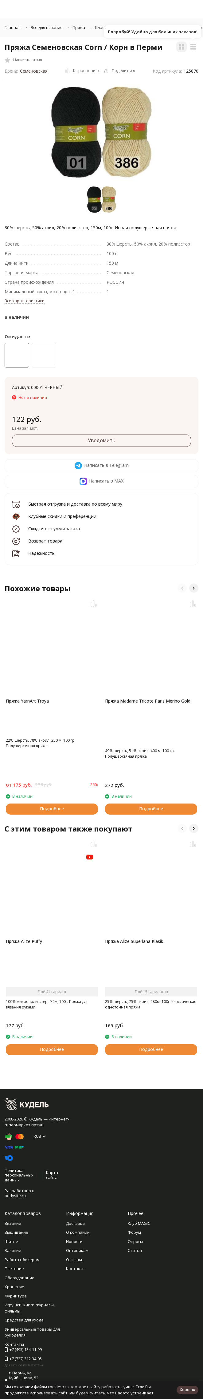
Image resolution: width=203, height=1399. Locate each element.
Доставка (75, 1223)
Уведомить (101, 440)
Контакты (75, 1268)
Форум (134, 1232)
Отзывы (74, 1259)
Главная (13, 27)
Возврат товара (45, 541)
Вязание (13, 1223)
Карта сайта (52, 1175)
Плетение (14, 1268)
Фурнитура (16, 1296)
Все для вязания (46, 27)
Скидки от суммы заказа (54, 528)
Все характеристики (25, 300)
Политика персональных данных (19, 1175)
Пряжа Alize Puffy (24, 941)
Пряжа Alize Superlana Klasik (134, 941)
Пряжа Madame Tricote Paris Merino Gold (147, 701)
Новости (74, 1241)
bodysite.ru (15, 1195)
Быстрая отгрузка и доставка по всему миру (75, 504)
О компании (78, 1232)
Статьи (135, 1250)
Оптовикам (77, 1250)
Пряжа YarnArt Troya (27, 701)
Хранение (14, 1286)
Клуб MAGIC (139, 1223)
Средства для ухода (24, 1320)
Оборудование (19, 1278)
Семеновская (34, 71)
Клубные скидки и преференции (62, 516)
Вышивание (16, 1232)
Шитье (11, 1241)
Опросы (135, 1241)
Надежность (41, 553)
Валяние (13, 1250)
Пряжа (78, 27)
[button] (182, 588)
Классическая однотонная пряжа (127, 27)
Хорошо (187, 1389)
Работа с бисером (22, 1259)
